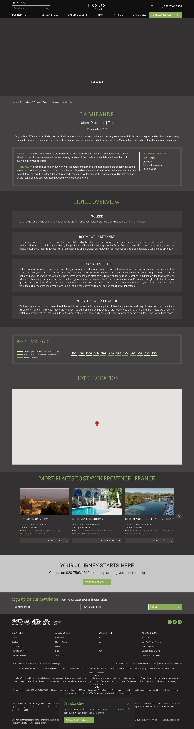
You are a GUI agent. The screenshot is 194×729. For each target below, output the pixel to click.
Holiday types (49, 14)
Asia (100, 642)
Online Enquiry (18, 646)
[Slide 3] (97, 82)
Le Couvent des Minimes (88, 519)
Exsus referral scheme (151, 651)
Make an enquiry (165, 15)
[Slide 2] (94, 82)
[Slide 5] (102, 82)
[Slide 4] (100, 82)
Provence (55, 102)
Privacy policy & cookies (125, 663)
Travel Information (19, 651)
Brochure (139, 14)
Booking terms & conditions (170, 663)
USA (100, 651)
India (100, 646)
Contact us (16, 642)
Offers (57, 646)
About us (145, 638)
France (45, 102)
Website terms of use (147, 663)
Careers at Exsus (149, 646)
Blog (100, 14)
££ (103, 129)
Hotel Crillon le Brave (35, 519)
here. (26, 710)
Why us (118, 14)
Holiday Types (61, 642)
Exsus (97, 6)
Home (14, 102)
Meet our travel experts (151, 642)
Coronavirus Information (22, 655)
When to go (60, 655)
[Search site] (28, 8)
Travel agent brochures (151, 655)
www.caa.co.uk (97, 684)
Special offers (78, 14)
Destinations (21, 14)
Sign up (165, 606)
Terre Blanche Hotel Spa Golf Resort (149, 519)
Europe (37, 102)
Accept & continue (79, 719)
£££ (105, 129)
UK (100, 638)
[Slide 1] (91, 82)
